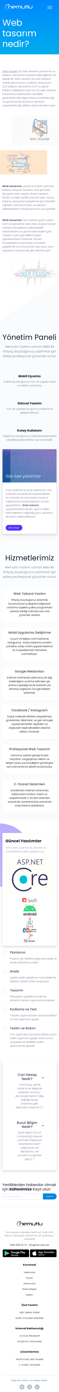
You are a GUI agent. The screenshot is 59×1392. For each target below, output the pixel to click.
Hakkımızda (29, 1272)
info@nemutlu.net (39, 1245)
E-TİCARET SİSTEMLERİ (29, 1364)
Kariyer (29, 1277)
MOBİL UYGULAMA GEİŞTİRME (30, 1318)
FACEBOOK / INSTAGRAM (29, 1341)
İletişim (29, 1294)
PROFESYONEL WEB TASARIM (29, 1359)
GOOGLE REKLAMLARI (29, 1335)
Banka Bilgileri (29, 1289)
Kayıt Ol (49, 1196)
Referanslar (30, 1283)
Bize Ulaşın (14, 527)
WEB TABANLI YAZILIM (29, 1312)
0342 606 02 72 (18, 1245)
